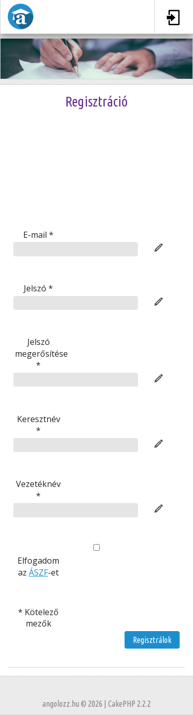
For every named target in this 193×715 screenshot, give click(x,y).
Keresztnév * (38, 424)
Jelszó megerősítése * (39, 353)
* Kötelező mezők (38, 617)
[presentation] (97, 182)
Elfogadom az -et (38, 566)
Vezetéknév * (38, 489)
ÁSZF (38, 572)
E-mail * (38, 234)
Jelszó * (38, 288)
